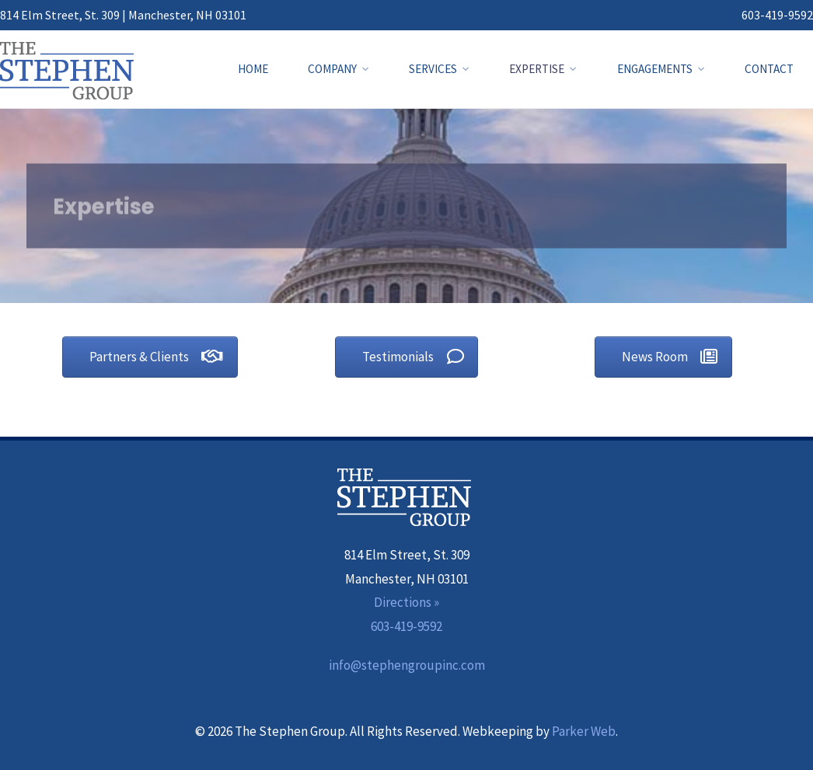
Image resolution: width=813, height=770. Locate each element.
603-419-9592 (777, 15)
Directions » (406, 602)
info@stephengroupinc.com (407, 665)
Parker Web (584, 731)
